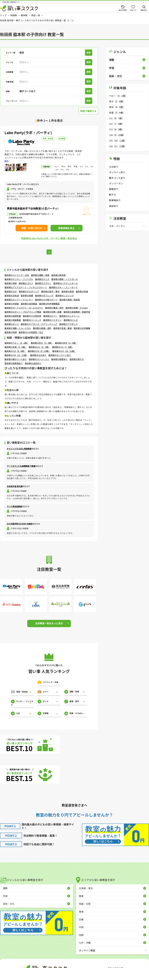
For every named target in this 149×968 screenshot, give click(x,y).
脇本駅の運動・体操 (40, 275)
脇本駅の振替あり (59, 359)
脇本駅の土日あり (38, 355)
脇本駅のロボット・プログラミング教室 (23, 311)
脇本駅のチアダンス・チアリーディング (39, 324)
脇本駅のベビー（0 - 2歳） (17, 342)
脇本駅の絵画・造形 (42, 328)
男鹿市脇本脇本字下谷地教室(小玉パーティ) (32, 208)
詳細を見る (66, 228)
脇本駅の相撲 (27, 295)
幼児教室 (61, 138)
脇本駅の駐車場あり (14, 363)
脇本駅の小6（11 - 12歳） (16, 355)
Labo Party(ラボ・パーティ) (28, 132)
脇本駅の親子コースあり (16, 359)
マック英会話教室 (14, 506)
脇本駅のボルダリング (29, 291)
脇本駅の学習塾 (12, 303)
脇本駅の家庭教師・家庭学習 (77, 311)
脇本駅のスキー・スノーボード (63, 287)
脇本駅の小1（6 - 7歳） (39, 347)
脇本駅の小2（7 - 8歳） (62, 347)
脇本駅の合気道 (12, 295)
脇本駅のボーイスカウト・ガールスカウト (24, 307)
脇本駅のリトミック (32, 320)
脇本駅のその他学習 (32, 315)
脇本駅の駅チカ (77, 359)
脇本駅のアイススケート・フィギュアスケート (26, 287)
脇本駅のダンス (12, 324)
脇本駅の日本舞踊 (82, 328)
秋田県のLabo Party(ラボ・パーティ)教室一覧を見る (49, 238)
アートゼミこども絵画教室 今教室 (21, 466)
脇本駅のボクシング (44, 295)
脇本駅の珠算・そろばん (77, 307)
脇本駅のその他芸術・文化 (31, 332)
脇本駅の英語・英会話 (69, 299)
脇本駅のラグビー (43, 283)
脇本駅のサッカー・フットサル (19, 279)
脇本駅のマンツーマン (39, 359)
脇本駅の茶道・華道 (62, 328)
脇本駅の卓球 (11, 283)
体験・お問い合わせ (31, 228)
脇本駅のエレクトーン (69, 315)
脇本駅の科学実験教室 (49, 303)
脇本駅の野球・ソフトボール (64, 279)
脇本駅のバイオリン (52, 320)
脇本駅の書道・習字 (54, 307)
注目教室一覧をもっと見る (49, 623)
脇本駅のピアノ (50, 315)
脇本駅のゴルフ (26, 283)
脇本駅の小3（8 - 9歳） (15, 351)
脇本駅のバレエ (71, 320)
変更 (89, 52)
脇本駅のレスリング (64, 295)
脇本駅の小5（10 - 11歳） (64, 351)
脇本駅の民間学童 (13, 315)
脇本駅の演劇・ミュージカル (18, 328)
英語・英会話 (48, 138)
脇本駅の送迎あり (33, 363)
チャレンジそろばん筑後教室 (19, 448)
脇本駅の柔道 (68, 291)
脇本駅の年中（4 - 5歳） (66, 342)
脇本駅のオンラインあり (59, 355)
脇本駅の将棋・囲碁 (52, 311)
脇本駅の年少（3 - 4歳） (42, 342)
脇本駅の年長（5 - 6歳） (16, 347)
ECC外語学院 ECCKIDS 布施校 (19, 523)
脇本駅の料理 (11, 332)
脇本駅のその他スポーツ (46, 299)
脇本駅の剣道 (82, 291)
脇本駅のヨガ (11, 291)
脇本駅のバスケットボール (65, 283)
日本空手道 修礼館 (14, 486)
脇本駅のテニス (42, 279)
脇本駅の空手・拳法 (50, 291)
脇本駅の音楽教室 (13, 320)
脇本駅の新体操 (58, 275)
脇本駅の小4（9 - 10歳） (39, 351)
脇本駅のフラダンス (68, 324)
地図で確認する (88, 111)
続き (7, 160)
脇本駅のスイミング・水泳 (17, 275)
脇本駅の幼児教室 (29, 303)
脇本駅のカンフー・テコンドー (19, 299)
